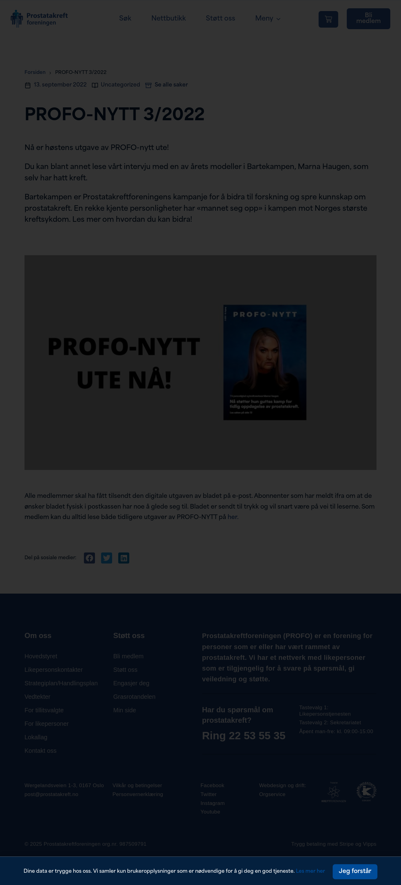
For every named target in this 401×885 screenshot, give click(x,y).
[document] (200, 442)
